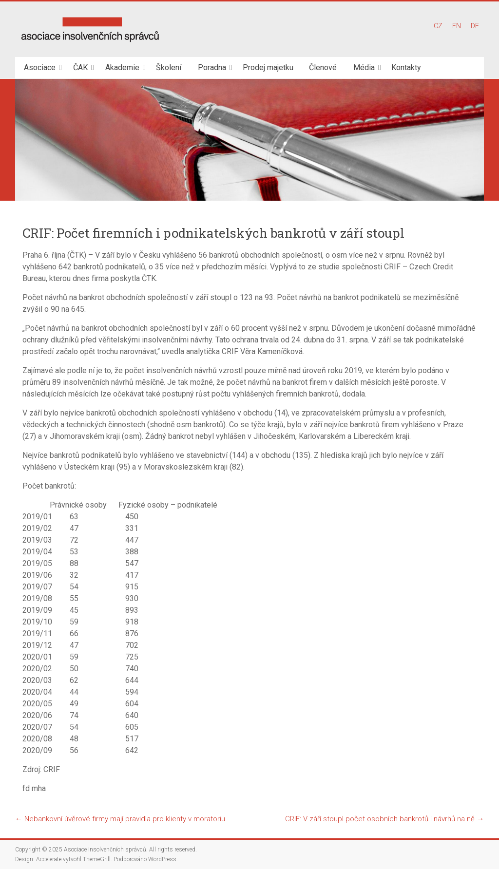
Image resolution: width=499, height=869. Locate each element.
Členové (323, 67)
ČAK (80, 67)
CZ (438, 26)
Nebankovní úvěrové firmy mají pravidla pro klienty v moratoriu (120, 818)
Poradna (212, 67)
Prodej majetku (268, 67)
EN (456, 26)
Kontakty (406, 67)
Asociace (40, 67)
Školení (168, 67)
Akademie (122, 67)
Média (364, 67)
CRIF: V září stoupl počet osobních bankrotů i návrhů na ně (384, 818)
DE (475, 26)
